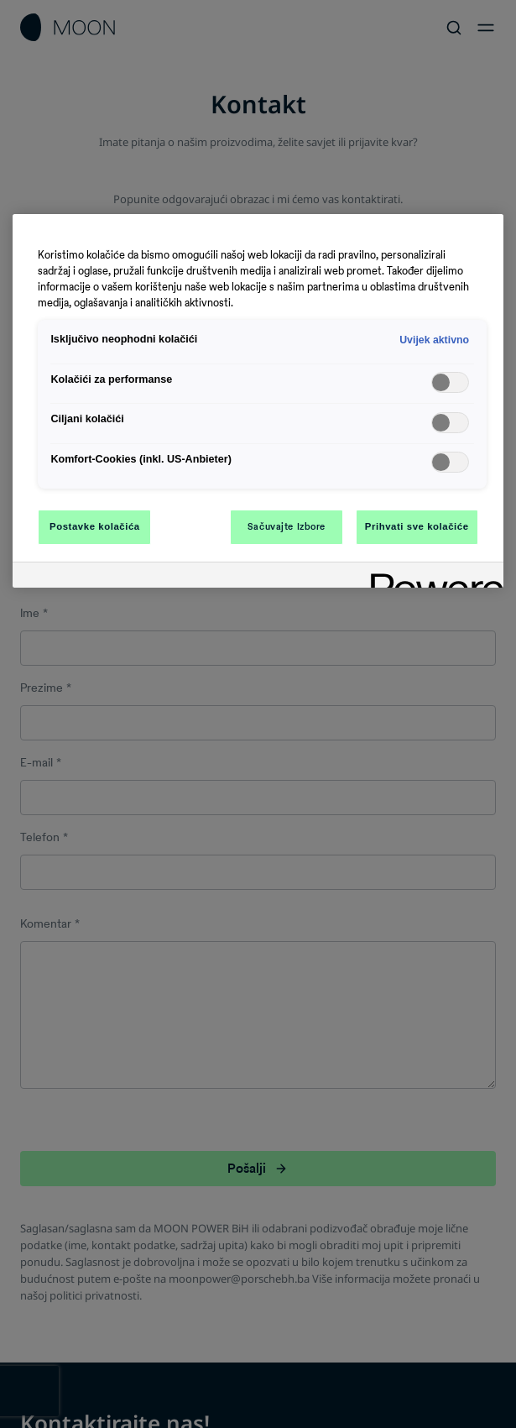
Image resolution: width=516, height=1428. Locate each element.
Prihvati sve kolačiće (417, 526)
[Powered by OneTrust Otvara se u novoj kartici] (431, 577)
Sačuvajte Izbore (287, 526)
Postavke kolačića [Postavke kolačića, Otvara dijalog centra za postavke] (95, 526)
